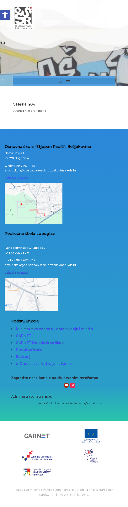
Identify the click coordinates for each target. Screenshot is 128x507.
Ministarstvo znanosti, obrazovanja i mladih (54, 329)
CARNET (23, 336)
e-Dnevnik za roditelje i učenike (44, 363)
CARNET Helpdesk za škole (40, 343)
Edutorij (23, 356)
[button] (5, 15)
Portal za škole (29, 350)
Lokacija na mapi (16, 178)
